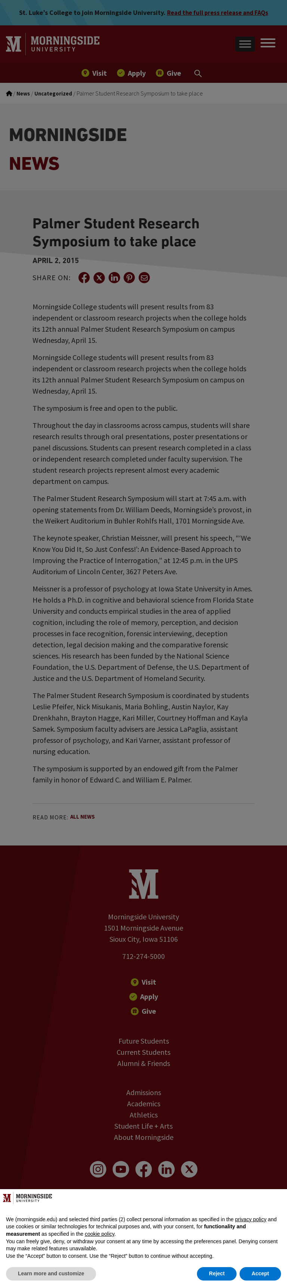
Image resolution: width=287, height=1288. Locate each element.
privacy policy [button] (250, 1219)
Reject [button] (217, 1273)
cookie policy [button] (99, 1234)
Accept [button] (260, 1273)
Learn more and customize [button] (51, 1273)
